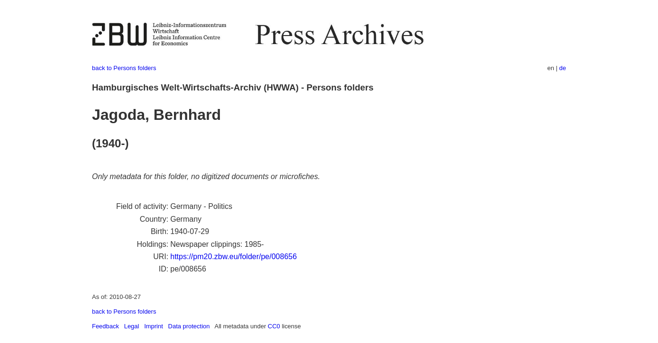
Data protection (189, 326)
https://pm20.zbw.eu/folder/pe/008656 (233, 257)
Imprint (153, 326)
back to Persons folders (124, 68)
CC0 (274, 326)
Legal (131, 326)
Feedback (105, 326)
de (562, 68)
